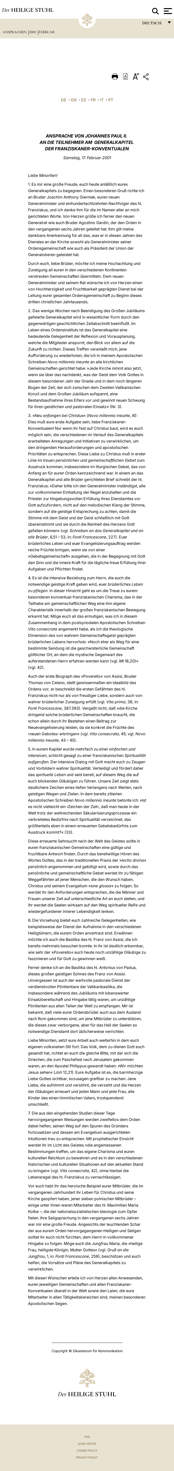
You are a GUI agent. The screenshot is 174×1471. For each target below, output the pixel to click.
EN (74, 99)
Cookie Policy (87, 1450)
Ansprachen (15, 32)
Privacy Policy (87, 1457)
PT (110, 99)
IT (102, 99)
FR (93, 99)
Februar (47, 32)
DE (63, 99)
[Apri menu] (167, 11)
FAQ (87, 1437)
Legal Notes (87, 1443)
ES (83, 99)
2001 (33, 32)
